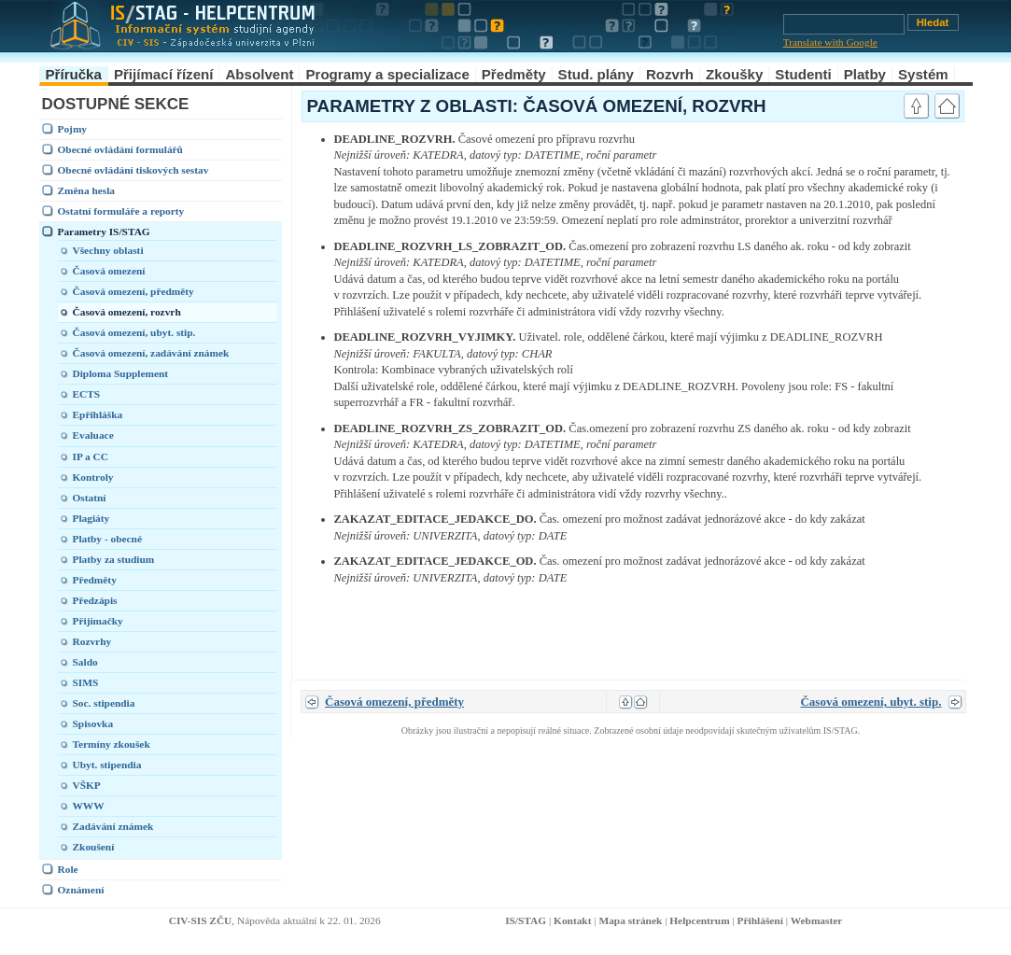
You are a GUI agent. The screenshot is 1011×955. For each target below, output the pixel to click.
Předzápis (95, 600)
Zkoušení (94, 846)
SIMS (86, 682)
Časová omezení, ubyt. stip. (134, 332)
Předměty (514, 74)
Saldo (85, 661)
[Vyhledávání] (844, 24)
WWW (89, 805)
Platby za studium (114, 559)
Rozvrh (670, 74)
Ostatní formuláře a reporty (121, 211)
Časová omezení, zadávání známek (151, 352)
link (875, 139)
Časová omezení (109, 270)
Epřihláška (98, 414)
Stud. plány (596, 74)
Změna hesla (87, 190)
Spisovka (93, 723)
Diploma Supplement (121, 373)
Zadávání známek (113, 826)
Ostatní (89, 497)
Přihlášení (760, 920)
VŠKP (87, 785)
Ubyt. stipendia (107, 764)
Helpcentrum (699, 920)
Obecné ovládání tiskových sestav (133, 170)
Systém (923, 74)
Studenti (803, 74)
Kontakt (572, 920)
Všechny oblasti (108, 250)
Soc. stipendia (104, 703)
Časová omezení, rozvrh (127, 311)
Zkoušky (734, 74)
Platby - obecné (107, 538)
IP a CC (91, 456)
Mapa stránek (630, 920)
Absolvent (259, 74)
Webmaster (817, 920)
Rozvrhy (92, 641)
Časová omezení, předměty (133, 291)
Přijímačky (98, 620)
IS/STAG (525, 920)
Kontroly (93, 477)
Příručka (74, 74)
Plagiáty (91, 518)
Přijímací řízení (164, 74)
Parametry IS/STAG (104, 231)
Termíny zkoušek (111, 744)
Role (68, 869)
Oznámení (81, 889)
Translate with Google (830, 42)
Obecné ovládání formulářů (120, 149)
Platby (865, 74)
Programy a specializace (387, 74)
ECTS (87, 394)
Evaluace (93, 435)
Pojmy (73, 128)
